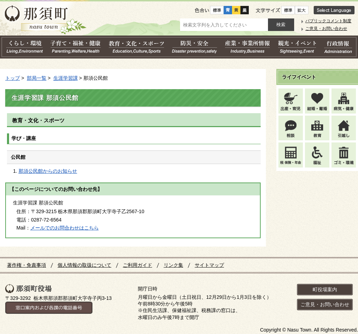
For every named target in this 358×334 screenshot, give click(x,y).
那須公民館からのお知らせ (47, 171)
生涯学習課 (65, 78)
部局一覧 (36, 78)
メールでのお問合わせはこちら (64, 228)
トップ (12, 78)
